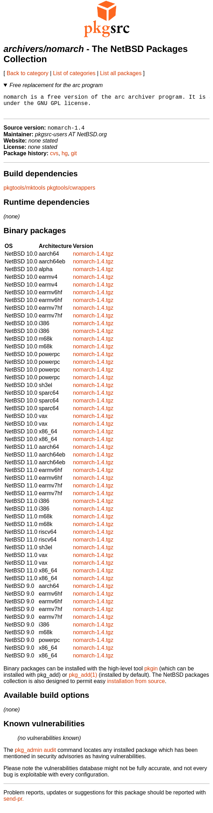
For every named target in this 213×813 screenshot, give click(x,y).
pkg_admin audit (35, 755)
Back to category (27, 73)
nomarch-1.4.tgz (93, 259)
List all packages (120, 73)
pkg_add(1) (83, 680)
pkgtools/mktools (24, 193)
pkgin (151, 674)
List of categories (74, 73)
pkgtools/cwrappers (71, 193)
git (74, 159)
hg (64, 159)
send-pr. (14, 804)
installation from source (136, 686)
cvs (54, 159)
